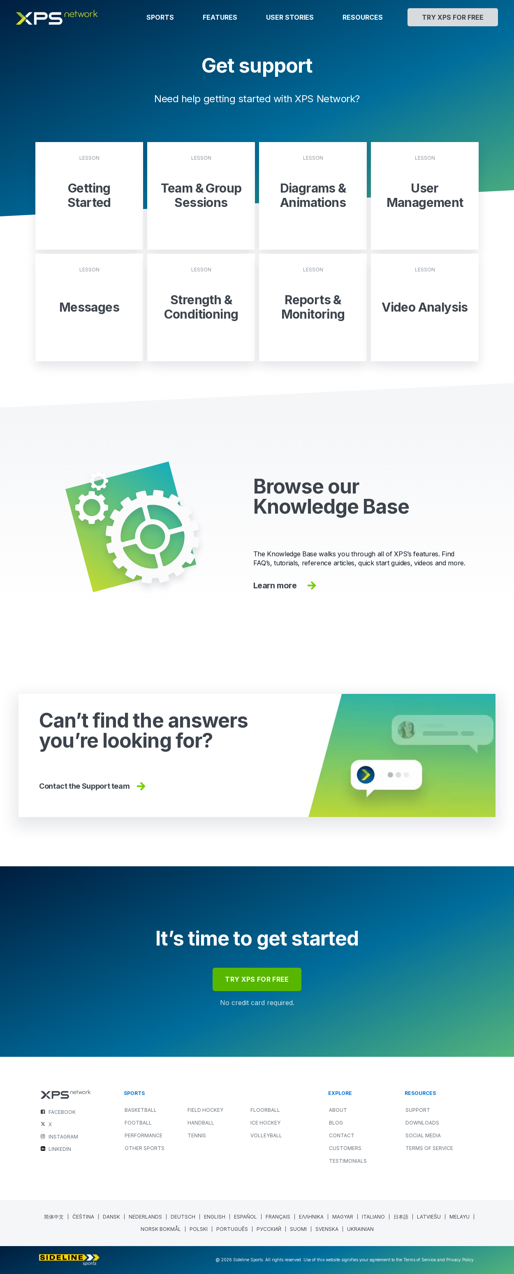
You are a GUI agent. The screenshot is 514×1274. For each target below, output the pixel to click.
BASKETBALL (141, 1110)
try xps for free (257, 979)
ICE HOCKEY (265, 1123)
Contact (341, 1135)
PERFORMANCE (143, 1135)
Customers (345, 1148)
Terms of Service (429, 1148)
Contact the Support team (93, 786)
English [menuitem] (214, 1217)
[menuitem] (54, 1216)
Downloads (422, 1123)
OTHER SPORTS (144, 1148)
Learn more (285, 585)
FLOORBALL (265, 1110)
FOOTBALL (138, 1123)
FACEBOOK (62, 1112)
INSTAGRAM (63, 1137)
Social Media (423, 1135)
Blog (336, 1123)
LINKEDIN (60, 1149)
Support (417, 1110)
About (338, 1110)
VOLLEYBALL (266, 1135)
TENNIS (197, 1135)
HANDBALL (201, 1123)
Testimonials (348, 1161)
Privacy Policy (460, 1259)
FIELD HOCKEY (205, 1110)
